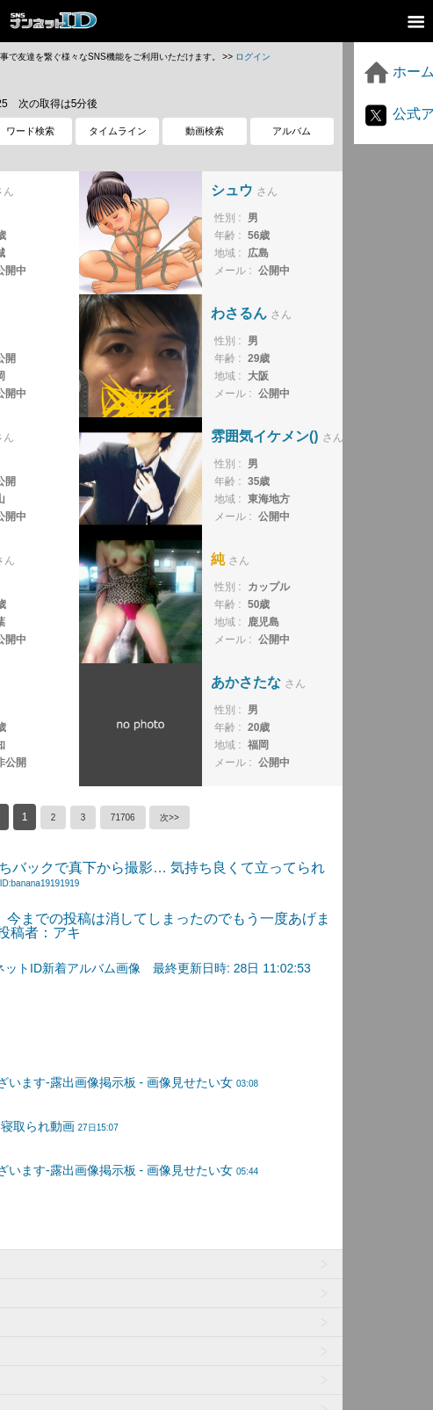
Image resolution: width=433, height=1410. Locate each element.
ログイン (253, 56)
